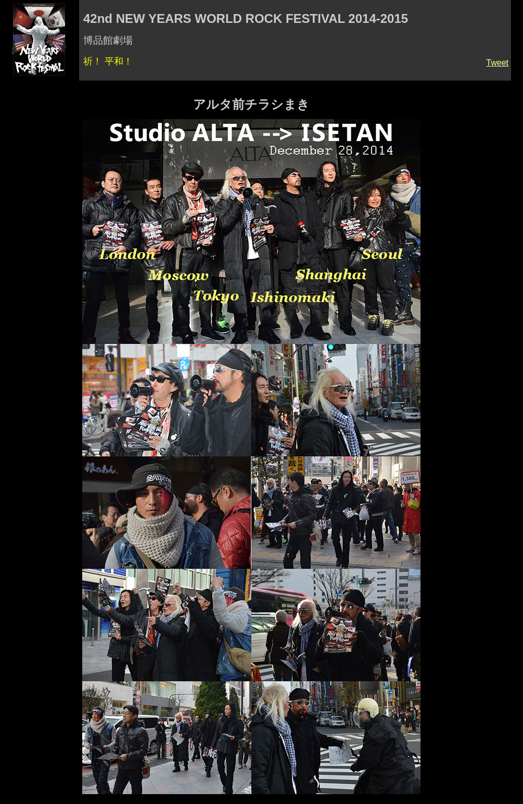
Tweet (497, 62)
